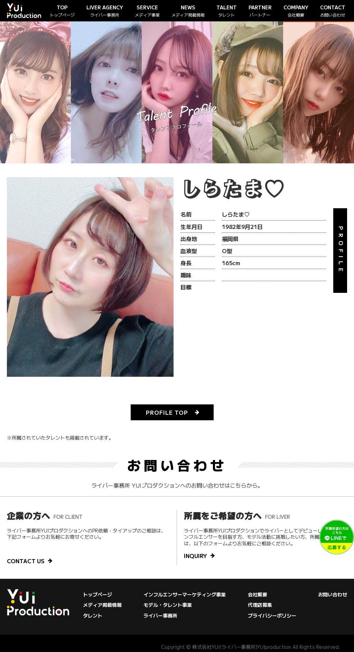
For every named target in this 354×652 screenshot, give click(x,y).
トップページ (97, 594)
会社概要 (257, 594)
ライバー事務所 (160, 615)
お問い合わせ (332, 594)
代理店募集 (260, 604)
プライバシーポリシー (272, 615)
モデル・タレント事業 (167, 604)
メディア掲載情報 (102, 604)
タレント (92, 615)
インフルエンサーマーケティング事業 (184, 594)
